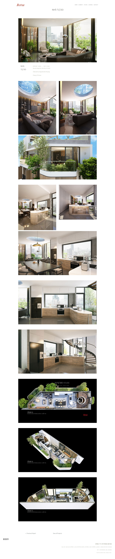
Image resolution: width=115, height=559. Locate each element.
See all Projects (57, 533)
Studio (85, 4)
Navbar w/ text (20, 4)
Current (80, 4)
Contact (96, 4)
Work (76, 4)
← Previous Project (30, 533)
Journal (90, 4)
